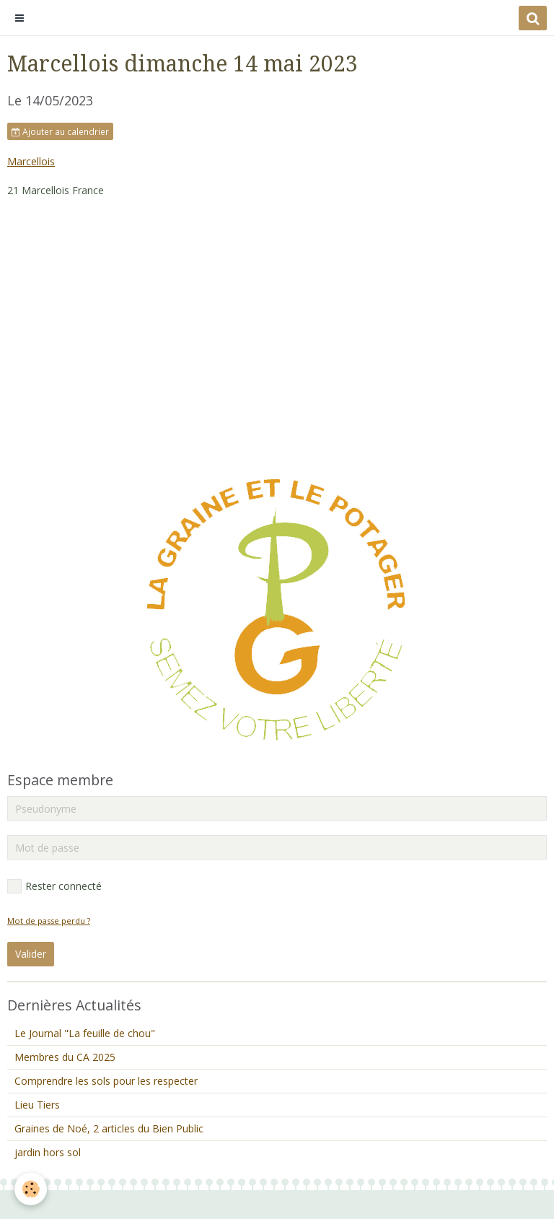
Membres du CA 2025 (64, 1057)
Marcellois (31, 161)
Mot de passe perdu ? (48, 920)
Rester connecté (54, 886)
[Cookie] (30, 1189)
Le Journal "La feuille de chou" (84, 1033)
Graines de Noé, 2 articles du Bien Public (108, 1128)
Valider (30, 954)
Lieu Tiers (37, 1104)
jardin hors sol (47, 1152)
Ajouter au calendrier (60, 131)
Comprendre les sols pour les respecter (106, 1081)
